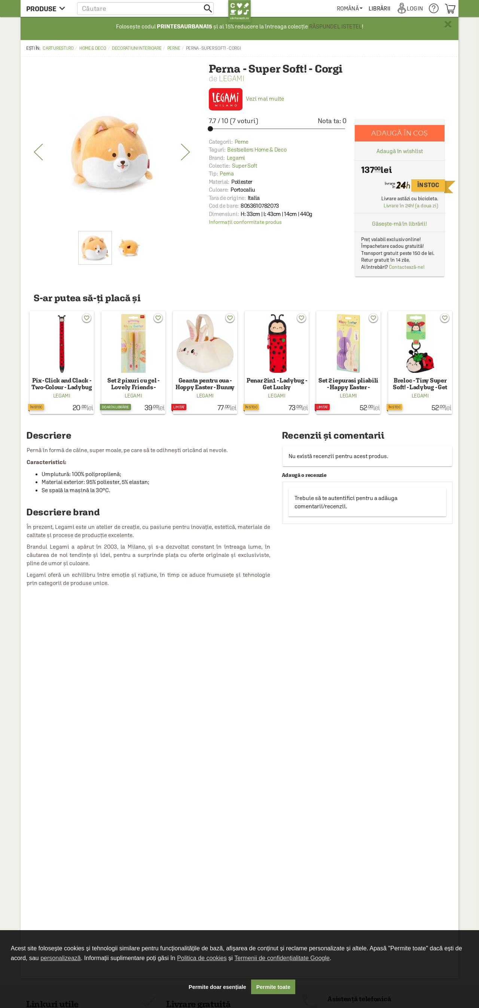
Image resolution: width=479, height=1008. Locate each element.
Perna (227, 173)
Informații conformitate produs (245, 222)
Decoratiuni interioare (136, 48)
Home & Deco (92, 48)
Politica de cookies (202, 958)
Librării (379, 8)
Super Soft (244, 165)
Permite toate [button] (273, 987)
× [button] (447, 24)
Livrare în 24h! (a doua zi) (411, 205)
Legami (231, 78)
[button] (145, 8)
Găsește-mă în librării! (399, 223)
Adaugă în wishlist (399, 151)
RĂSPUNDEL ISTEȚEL (335, 26)
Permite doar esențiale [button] (217, 987)
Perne (173, 48)
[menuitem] (350, 8)
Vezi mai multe (246, 98)
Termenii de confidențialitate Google (282, 958)
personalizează (60, 958)
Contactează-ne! (406, 267)
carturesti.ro (58, 48)
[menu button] (48, 8)
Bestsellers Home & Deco (256, 149)
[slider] (277, 129)
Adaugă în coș (399, 133)
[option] (112, 152)
